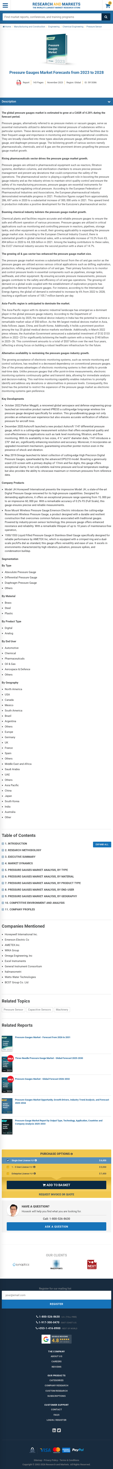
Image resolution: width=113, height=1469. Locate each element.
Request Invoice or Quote (56, 1194)
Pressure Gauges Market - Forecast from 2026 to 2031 (42, 1037)
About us (56, 1356)
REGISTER (56, 1304)
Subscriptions (56, 1396)
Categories (56, 1380)
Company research (56, 1385)
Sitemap (38, 1460)
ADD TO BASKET (56, 1185)
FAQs (56, 1414)
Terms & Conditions (69, 1460)
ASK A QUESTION (56, 1226)
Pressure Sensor (13, 1009)
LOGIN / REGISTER (56, 1420)
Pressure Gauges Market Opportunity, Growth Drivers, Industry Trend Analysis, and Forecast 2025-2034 (62, 1101)
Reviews (56, 1366)
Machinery (62, 1009)
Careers (56, 1361)
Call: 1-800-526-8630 (56, 1218)
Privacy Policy (51, 1460)
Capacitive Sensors (39, 1009)
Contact (56, 1409)
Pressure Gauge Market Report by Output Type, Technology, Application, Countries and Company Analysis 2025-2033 (58, 1122)
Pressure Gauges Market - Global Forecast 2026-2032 (42, 1079)
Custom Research (56, 1390)
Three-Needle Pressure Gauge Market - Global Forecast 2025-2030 (49, 1058)
